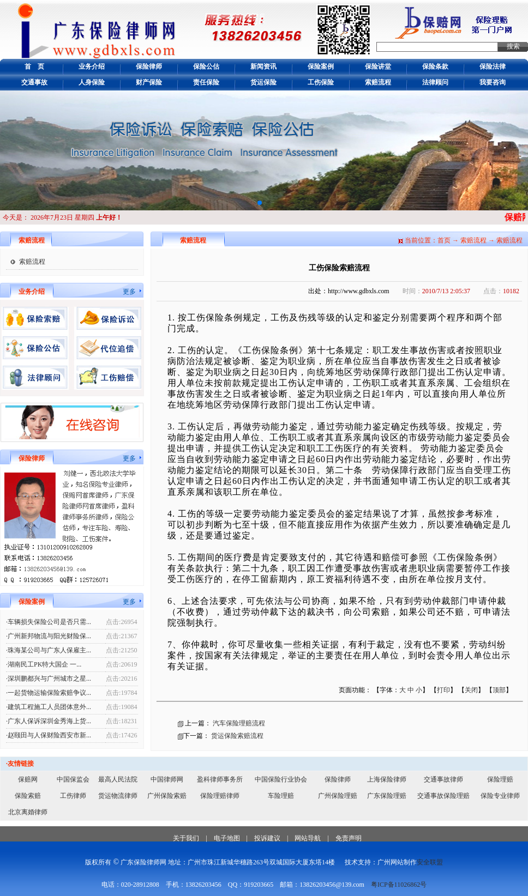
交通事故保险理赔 (443, 796)
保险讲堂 (378, 66)
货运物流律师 (117, 796)
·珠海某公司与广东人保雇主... (48, 650)
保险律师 (149, 66)
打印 (443, 690)
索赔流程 (378, 82)
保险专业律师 (500, 796)
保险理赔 (500, 779)
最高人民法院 (117, 779)
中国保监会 (73, 779)
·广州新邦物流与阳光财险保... (48, 636)
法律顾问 (435, 82)
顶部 (499, 690)
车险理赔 (281, 796)
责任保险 (206, 82)
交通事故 (34, 82)
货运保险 (263, 82)
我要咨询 (492, 82)
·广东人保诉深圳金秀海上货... (48, 721)
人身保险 (92, 82)
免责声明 (348, 838)
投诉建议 (267, 838)
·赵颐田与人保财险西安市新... (48, 735)
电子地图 (227, 838)
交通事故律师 (443, 779)
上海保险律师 (386, 779)
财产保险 (149, 82)
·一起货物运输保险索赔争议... (48, 693)
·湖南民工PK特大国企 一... (43, 664)
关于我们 (186, 838)
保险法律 (492, 66)
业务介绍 (92, 66)
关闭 (471, 690)
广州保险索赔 (167, 796)
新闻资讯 (263, 66)
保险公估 (206, 66)
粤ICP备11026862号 (399, 884)
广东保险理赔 (386, 796)
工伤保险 (321, 82)
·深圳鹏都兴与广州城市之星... (48, 678)
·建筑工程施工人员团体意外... (48, 707)
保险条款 (435, 66)
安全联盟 (430, 862)
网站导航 (308, 838)
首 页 (34, 66)
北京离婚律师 (27, 812)
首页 (444, 240)
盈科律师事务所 (220, 779)
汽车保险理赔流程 (239, 723)
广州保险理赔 (337, 796)
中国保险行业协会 (281, 779)
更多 (129, 291)
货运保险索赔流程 (237, 736)
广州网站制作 (397, 862)
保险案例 (321, 66)
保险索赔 (28, 796)
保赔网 (28, 779)
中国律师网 (167, 779)
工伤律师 (73, 796)
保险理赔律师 (219, 796)
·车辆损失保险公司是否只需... (48, 622)
